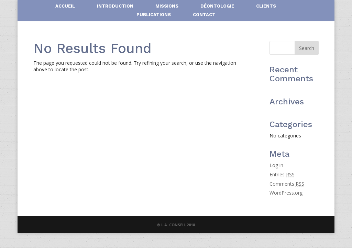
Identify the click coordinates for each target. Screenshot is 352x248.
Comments (287, 183)
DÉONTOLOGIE (217, 6)
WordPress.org (286, 192)
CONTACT (204, 14)
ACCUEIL (65, 6)
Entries (282, 174)
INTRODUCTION (115, 6)
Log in (276, 165)
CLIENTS (266, 6)
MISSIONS (166, 6)
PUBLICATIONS (153, 14)
